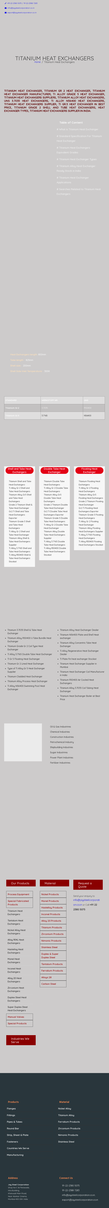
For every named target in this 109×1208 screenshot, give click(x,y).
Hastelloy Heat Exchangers (15, 924)
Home (37, 63)
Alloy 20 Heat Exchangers (15, 953)
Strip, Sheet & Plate (16, 1106)
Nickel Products (50, 867)
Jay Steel (39, 1204)
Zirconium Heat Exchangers (16, 963)
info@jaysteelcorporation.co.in (75, 1160)
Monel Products (50, 874)
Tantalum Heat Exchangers (15, 895)
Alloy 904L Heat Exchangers (16, 914)
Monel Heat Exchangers (14, 934)
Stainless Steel (49, 920)
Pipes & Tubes (14, 1094)
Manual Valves (16, 989)
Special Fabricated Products (18, 876)
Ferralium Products (52, 943)
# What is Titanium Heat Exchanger (75, 129)
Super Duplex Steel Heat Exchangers (18, 982)
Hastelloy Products (52, 880)
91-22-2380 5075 (69, 1154)
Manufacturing (14, 1125)
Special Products (17, 996)
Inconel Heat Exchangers (14, 943)
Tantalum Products (52, 937)
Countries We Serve (17, 1118)
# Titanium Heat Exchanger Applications (77, 168)
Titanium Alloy (65, 1087)
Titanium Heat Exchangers (15, 886)
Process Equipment (18, 867)
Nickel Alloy (64, 1081)
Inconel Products (50, 887)
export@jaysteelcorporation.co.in (76, 1163)
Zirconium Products (52, 907)
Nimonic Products (51, 913)
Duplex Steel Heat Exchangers (17, 972)
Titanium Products (51, 900)
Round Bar (12, 1100)
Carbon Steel (48, 957)
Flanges (11, 1081)
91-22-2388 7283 (69, 1157)
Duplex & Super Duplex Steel (49, 929)
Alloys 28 (46, 950)
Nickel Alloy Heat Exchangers (17, 905)
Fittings (10, 1087)
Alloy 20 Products (51, 894)
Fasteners (12, 1112)
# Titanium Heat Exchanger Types (74, 153)
